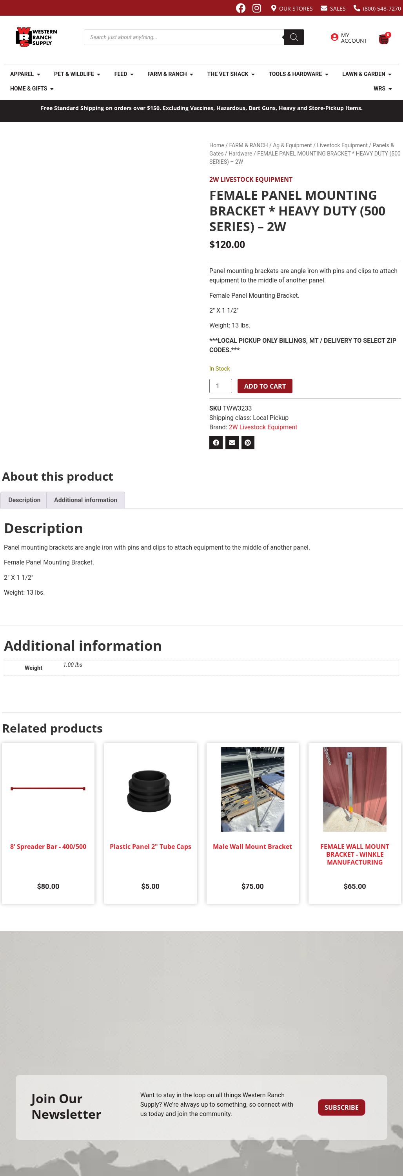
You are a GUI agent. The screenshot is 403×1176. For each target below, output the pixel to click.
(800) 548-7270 (382, 8)
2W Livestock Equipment (250, 179)
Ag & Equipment (292, 145)
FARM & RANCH (248, 145)
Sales (338, 8)
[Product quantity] (220, 386)
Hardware (240, 153)
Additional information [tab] (85, 500)
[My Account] (334, 37)
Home (216, 145)
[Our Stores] (273, 8)
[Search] (294, 37)
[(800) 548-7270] (357, 8)
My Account (354, 37)
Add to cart (265, 386)
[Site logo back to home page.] (36, 37)
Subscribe (342, 1107)
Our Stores (296, 8)
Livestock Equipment (342, 145)
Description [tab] (24, 500)
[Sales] (324, 8)
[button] (216, 442)
